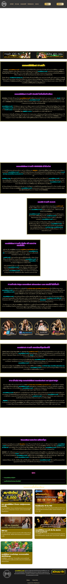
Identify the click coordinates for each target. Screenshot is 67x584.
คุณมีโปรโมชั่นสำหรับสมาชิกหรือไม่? (12, 481)
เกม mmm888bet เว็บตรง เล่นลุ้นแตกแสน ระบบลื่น (16, 505)
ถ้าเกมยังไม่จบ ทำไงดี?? (9, 478)
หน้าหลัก (12, 4)
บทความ (37, 4)
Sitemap (28, 580)
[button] (33, 477)
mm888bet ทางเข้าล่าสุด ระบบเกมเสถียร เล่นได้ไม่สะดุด (15, 555)
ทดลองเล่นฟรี (23, 4)
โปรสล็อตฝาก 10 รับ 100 (43, 506)
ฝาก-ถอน (17, 4)
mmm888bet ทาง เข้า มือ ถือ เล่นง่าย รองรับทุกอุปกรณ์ (48, 531)
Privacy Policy (35, 580)
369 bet (4, 531)
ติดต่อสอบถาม (31, 4)
